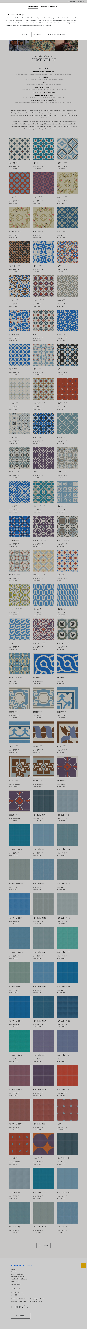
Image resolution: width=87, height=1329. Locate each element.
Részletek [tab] (43, 6)
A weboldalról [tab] (53, 6)
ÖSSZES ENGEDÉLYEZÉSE (56, 35)
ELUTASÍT (25, 35)
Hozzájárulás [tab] (33, 6)
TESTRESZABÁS (38, 35)
